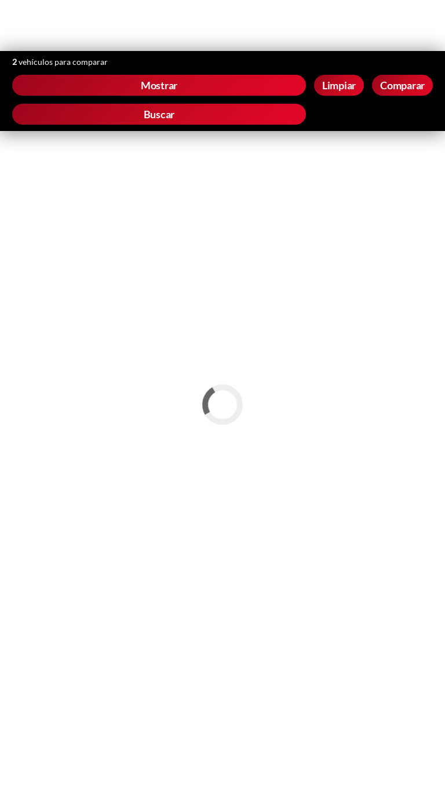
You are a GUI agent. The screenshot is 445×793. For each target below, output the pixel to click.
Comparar (402, 85)
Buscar (159, 114)
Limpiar (339, 85)
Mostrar (159, 85)
